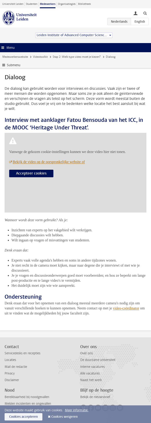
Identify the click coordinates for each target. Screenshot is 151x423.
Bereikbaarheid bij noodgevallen (27, 397)
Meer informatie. (76, 410)
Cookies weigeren (64, 417)
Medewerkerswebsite (15, 57)
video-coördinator (126, 308)
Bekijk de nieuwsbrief (95, 397)
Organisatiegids (67, 4)
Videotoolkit (40, 57)
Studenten (31, 4)
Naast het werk (91, 380)
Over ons (86, 353)
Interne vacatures (92, 367)
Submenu (13, 65)
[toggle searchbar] (145, 13)
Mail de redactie (16, 367)
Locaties (10, 360)
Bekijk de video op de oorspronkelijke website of (49, 162)
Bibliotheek (84, 4)
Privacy (10, 373)
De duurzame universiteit (97, 360)
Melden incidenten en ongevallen (28, 403)
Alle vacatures (90, 373)
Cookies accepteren (23, 417)
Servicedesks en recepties (22, 353)
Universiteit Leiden (12, 4)
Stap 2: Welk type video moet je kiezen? (77, 57)
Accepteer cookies (31, 173)
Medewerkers (47, 4)
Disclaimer (12, 380)
